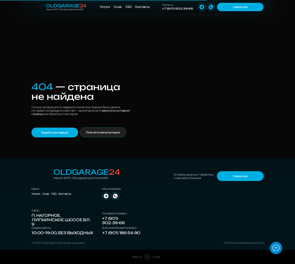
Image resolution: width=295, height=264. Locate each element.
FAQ (128, 7)
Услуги (105, 7)
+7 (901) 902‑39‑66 (177, 8)
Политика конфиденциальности (244, 243)
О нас (118, 7)
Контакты (142, 7)
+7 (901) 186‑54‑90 (121, 233)
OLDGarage (66, 5)
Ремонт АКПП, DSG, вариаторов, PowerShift (64, 9)
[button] (240, 7)
